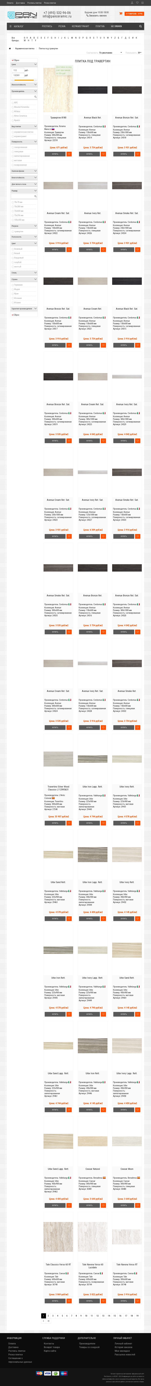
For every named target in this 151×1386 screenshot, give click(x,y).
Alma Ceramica (20, 115)
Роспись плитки (34, 3)
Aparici (17, 120)
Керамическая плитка (24, 48)
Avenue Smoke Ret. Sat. (127, 213)
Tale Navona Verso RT (127, 1264)
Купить (55, 154)
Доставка (20, 3)
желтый (17, 266)
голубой (17, 262)
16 (120, 1315)
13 (103, 1315)
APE (16, 102)
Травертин (59, 132)
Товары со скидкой (89, 1347)
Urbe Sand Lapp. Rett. (58, 1073)
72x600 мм (18, 211)
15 (115, 1315)
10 (86, 1315)
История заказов (123, 1347)
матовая (18, 160)
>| (48, 1321)
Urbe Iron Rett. (58, 977)
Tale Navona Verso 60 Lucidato (92, 1266)
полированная (20, 165)
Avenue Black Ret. (92, 117)
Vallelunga (97, 795)
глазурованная (20, 147)
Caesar (92, 1181)
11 (92, 1315)
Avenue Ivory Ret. (92, 213)
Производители (87, 1343)
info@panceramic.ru (57, 16)
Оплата (10, 3)
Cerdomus (97, 126)
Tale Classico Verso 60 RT (58, 1264)
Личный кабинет (123, 1343)
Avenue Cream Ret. (93, 308)
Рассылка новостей (125, 1354)
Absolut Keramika (21, 107)
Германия (18, 285)
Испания (18, 298)
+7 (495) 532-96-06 (57, 13)
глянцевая (18, 151)
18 (132, 1315)
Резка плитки (50, 3)
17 (126, 1315)
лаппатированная (22, 156)
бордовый (19, 257)
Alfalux (17, 111)
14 (109, 1315)
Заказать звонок (97, 15)
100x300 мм (19, 220)
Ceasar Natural (93, 1168)
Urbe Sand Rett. (58, 882)
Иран (16, 293)
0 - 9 (26, 38)
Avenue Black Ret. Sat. (127, 308)
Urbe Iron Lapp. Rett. (93, 786)
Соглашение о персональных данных (20, 1360)
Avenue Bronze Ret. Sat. (127, 117)
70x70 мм (18, 202)
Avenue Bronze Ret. (92, 595)
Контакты (49, 1343)
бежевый (18, 249)
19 (137, 1315)
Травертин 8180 (58, 117)
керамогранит (20, 136)
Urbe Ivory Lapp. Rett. (92, 977)
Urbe (91, 798)
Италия (17, 302)
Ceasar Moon (127, 1168)
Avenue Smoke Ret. (127, 691)
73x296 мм (18, 215)
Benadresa (97, 1178)
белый (17, 253)
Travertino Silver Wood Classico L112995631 (58, 788)
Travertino (59, 801)
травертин (18, 231)
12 (98, 1315)
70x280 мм (18, 206)
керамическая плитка (23, 132)
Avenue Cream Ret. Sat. (58, 213)
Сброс (15, 60)
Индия (17, 289)
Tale (56, 1276)
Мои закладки (122, 1350)
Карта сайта (50, 1350)
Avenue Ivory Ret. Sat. (127, 404)
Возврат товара (52, 1347)
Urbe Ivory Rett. (127, 786)
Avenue (92, 129)
